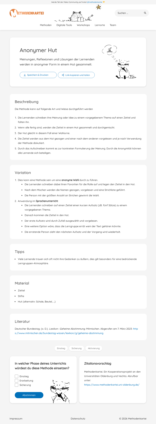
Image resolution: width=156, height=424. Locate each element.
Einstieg (61, 348)
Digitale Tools (64, 25)
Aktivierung (94, 348)
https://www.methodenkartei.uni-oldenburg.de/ (111, 384)
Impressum (16, 418)
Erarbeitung (24, 380)
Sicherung (77, 348)
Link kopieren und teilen (77, 75)
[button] (145, 13)
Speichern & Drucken (37, 75)
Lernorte (100, 25)
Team (113, 25)
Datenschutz (78, 418)
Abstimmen (29, 395)
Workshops (83, 25)
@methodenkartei (94, 2)
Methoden (46, 25)
